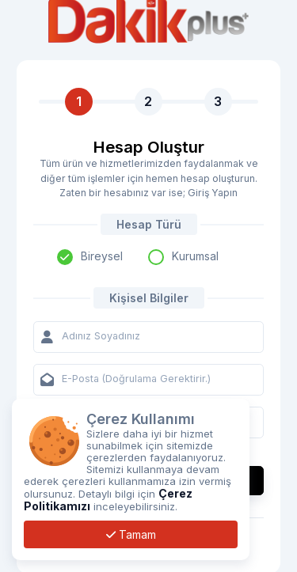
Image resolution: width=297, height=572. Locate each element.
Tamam (131, 534)
